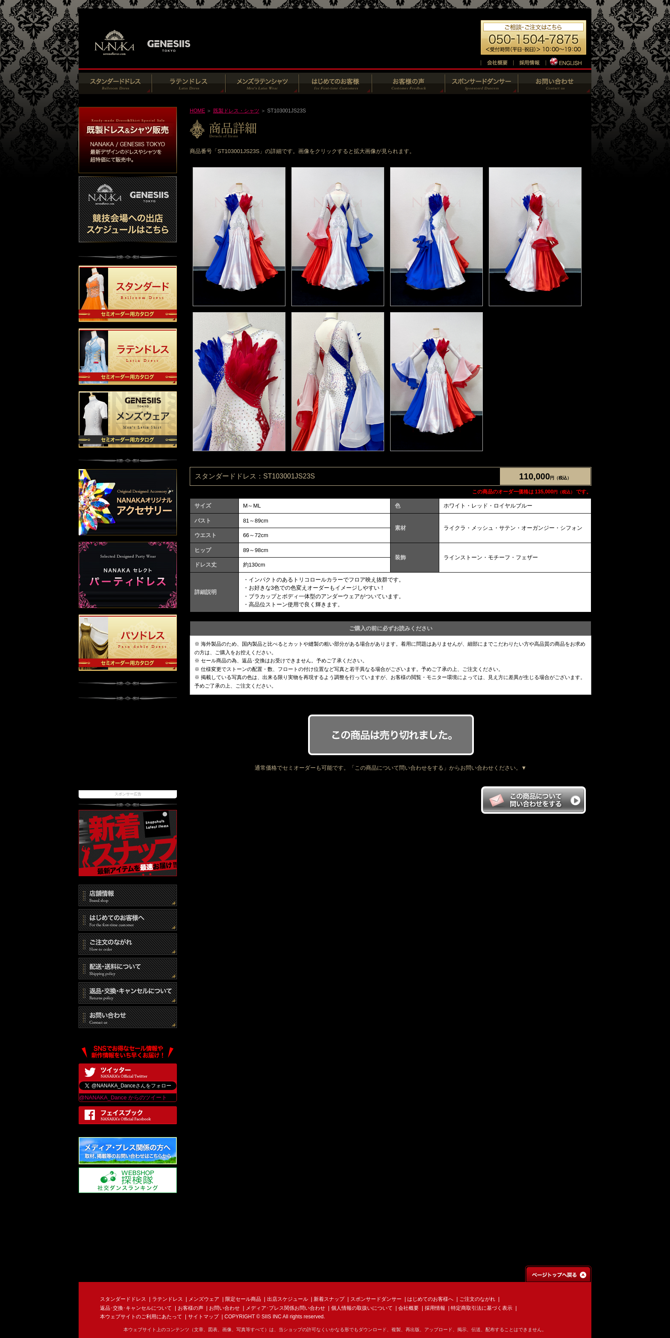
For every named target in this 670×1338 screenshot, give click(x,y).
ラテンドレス (167, 1299)
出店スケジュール (287, 1299)
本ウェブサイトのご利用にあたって (141, 1317)
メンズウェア (203, 1299)
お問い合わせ (224, 1308)
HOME (197, 111)
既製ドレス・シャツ (236, 111)
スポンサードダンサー (376, 1299)
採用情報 (435, 1308)
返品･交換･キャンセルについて (136, 1308)
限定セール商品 (243, 1299)
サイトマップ (203, 1317)
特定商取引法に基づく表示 (481, 1308)
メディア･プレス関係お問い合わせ (285, 1308)
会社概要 (408, 1308)
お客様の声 (190, 1308)
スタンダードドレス (123, 1299)
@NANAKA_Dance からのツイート (123, 1097)
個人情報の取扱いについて (362, 1308)
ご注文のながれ (477, 1299)
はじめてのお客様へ (430, 1299)
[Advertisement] (128, 749)
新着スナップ (329, 1299)
